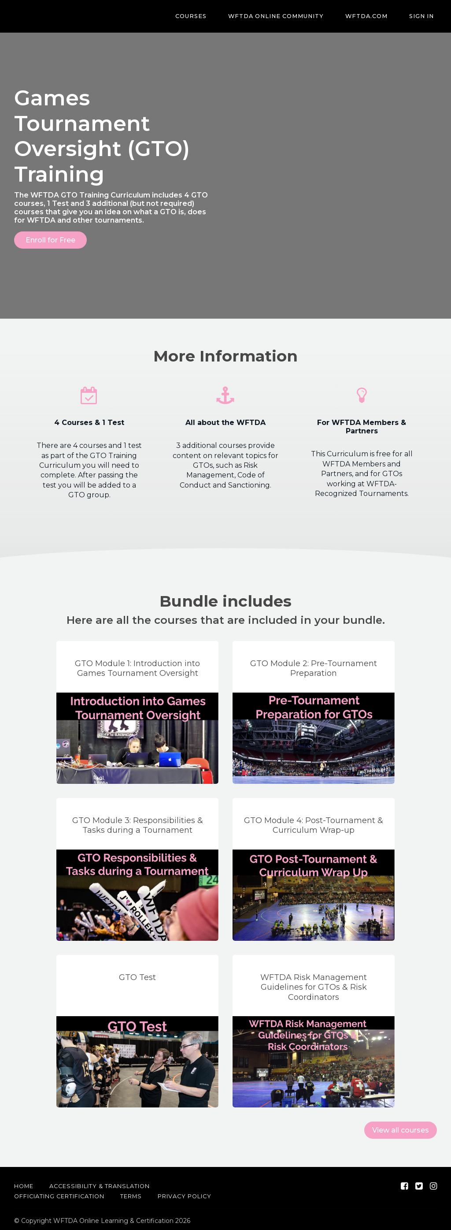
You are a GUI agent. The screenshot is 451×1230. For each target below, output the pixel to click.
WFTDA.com (375, 16)
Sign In (424, 16)
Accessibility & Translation (99, 1183)
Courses (211, 16)
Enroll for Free (50, 240)
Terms (131, 1193)
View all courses (400, 1127)
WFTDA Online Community (290, 16)
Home (23, 1183)
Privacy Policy (184, 1193)
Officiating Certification (59, 1193)
